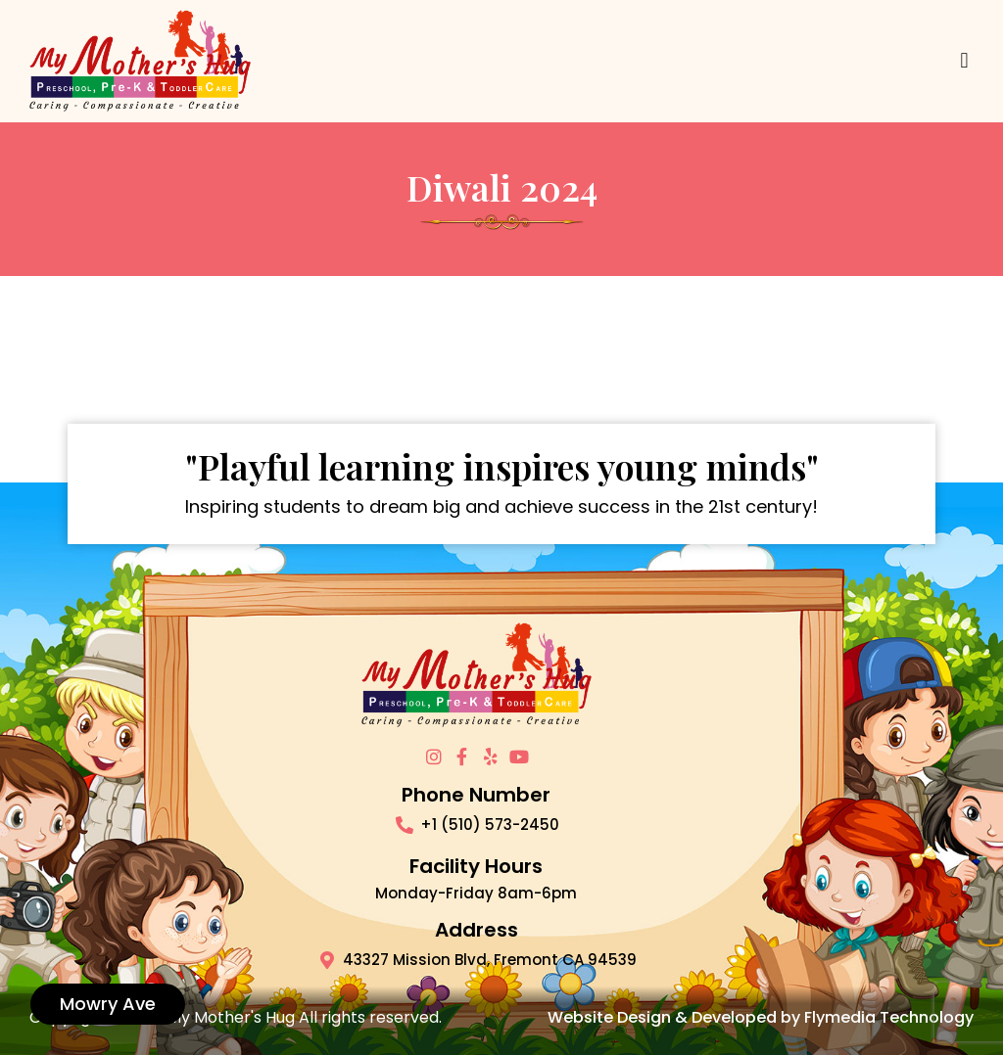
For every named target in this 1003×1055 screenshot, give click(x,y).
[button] (964, 61)
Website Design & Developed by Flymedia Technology (761, 1017)
